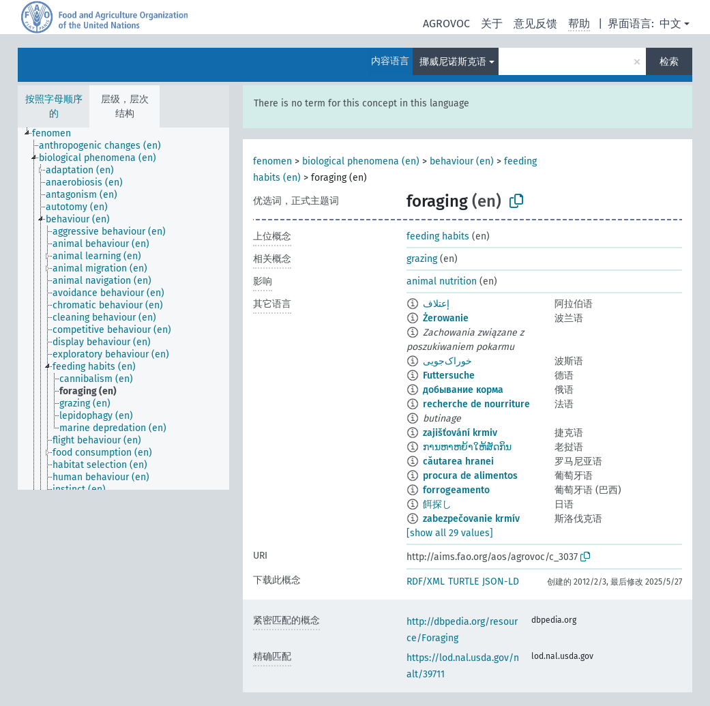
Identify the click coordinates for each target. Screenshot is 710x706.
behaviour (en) (462, 161)
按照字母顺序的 (54, 106)
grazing (421, 259)
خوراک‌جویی (447, 361)
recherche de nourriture (476, 404)
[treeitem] (57, 134)
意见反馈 (535, 23)
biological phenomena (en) (360, 161)
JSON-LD (500, 581)
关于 (492, 23)
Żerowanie (446, 318)
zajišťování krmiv (460, 433)
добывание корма (463, 390)
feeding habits (437, 236)
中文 (670, 23)
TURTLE (463, 581)
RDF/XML (425, 581)
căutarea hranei (458, 461)
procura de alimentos (470, 476)
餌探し (437, 504)
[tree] (123, 309)
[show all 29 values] (449, 533)
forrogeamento (456, 490)
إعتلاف (436, 304)
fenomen (272, 161)
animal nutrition (441, 281)
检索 (669, 62)
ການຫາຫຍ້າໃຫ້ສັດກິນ (467, 447)
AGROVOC (446, 23)
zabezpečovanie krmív (471, 519)
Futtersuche (449, 375)
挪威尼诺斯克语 (452, 62)
